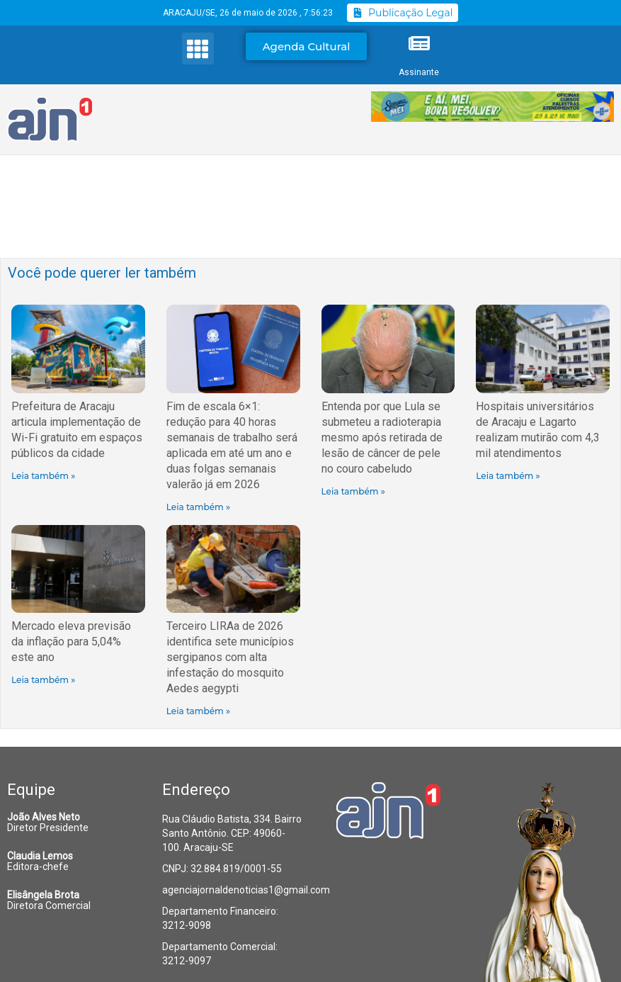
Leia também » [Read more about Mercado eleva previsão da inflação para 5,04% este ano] (43, 680)
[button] (198, 48)
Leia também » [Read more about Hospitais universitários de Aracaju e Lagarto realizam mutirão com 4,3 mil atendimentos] (508, 475)
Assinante (419, 72)
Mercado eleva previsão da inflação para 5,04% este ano (71, 641)
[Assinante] (419, 43)
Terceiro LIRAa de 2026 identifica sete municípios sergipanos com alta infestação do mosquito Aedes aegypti (230, 657)
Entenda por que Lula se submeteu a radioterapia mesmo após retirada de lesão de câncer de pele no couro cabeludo (382, 437)
